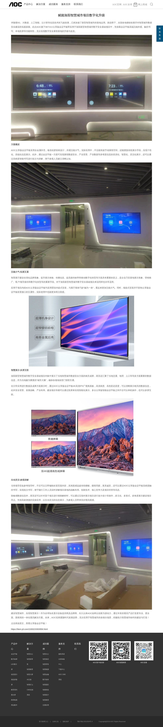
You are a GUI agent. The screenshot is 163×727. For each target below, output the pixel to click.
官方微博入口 (43, 721)
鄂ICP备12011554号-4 (85, 721)
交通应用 (46, 705)
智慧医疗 (46, 695)
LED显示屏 (14, 666)
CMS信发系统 (30, 692)
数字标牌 (14, 659)
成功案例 (53, 4)
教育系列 (14, 690)
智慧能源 (46, 669)
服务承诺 (61, 654)
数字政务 (46, 679)
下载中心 (61, 669)
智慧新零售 (30, 661)
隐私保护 (66, 721)
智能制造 (46, 690)
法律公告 (55, 721)
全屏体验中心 (61, 661)
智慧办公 (30, 654)
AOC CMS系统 (62, 677)
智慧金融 (46, 674)
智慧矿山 (30, 684)
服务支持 (65, 4)
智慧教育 (30, 669)
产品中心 (28, 4)
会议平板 (14, 654)
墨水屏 (13, 695)
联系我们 (78, 4)
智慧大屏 (30, 674)
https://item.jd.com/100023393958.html (29, 629)
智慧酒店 (46, 659)
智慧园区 (46, 684)
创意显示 (14, 674)
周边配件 (14, 705)
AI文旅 (29, 679)
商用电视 (14, 700)
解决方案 (40, 4)
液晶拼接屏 (14, 682)
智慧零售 (46, 664)
